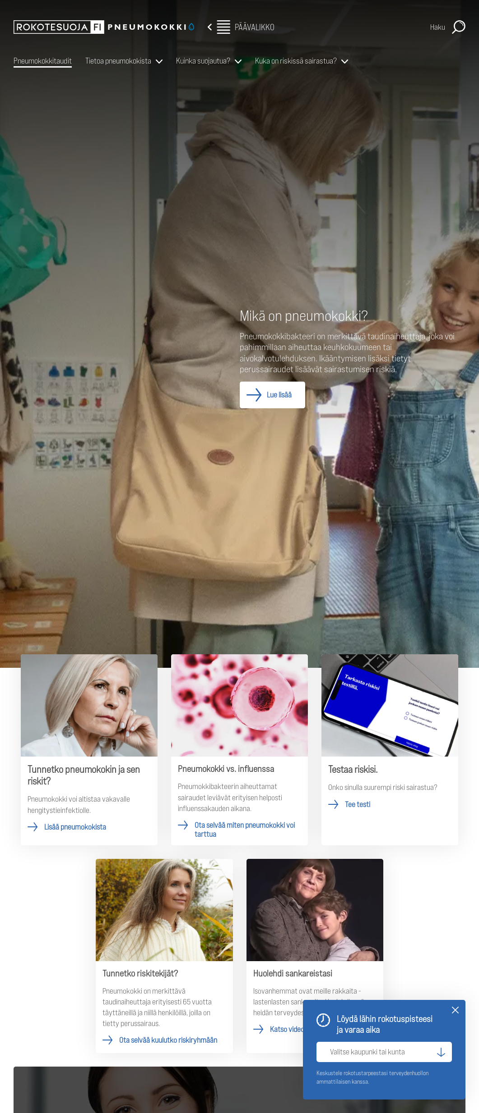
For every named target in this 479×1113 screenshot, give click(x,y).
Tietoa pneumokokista (118, 60)
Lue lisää (279, 395)
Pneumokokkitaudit (43, 60)
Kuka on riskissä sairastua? (296, 60)
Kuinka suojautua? (203, 60)
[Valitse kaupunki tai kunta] (384, 1052)
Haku (437, 27)
